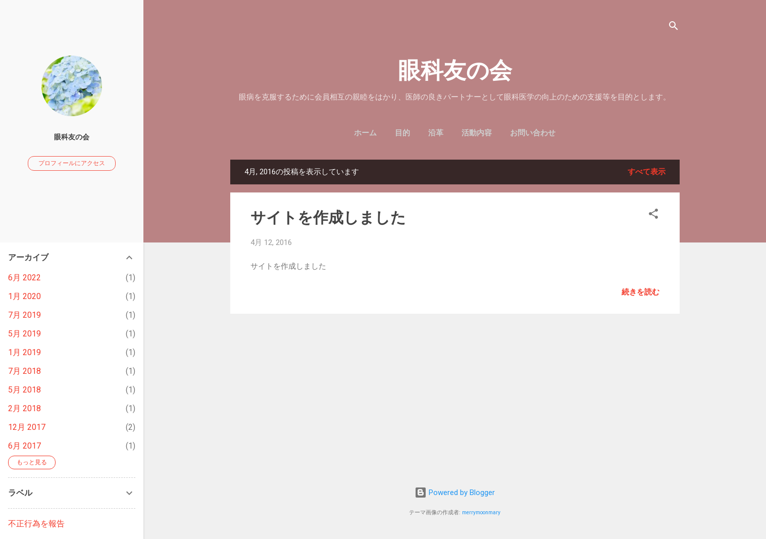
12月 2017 (26, 427)
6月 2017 (24, 446)
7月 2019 (24, 315)
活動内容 (477, 132)
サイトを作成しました (328, 217)
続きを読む (640, 292)
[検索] (674, 27)
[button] (653, 215)
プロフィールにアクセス (71, 163)
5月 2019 (24, 333)
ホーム (365, 132)
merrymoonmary (481, 512)
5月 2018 (24, 390)
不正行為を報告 (36, 523)
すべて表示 (647, 171)
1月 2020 (24, 296)
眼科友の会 (455, 70)
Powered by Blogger (455, 492)
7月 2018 (24, 371)
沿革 (435, 132)
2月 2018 (24, 408)
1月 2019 (24, 352)
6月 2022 (24, 277)
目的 (402, 132)
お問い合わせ (532, 132)
